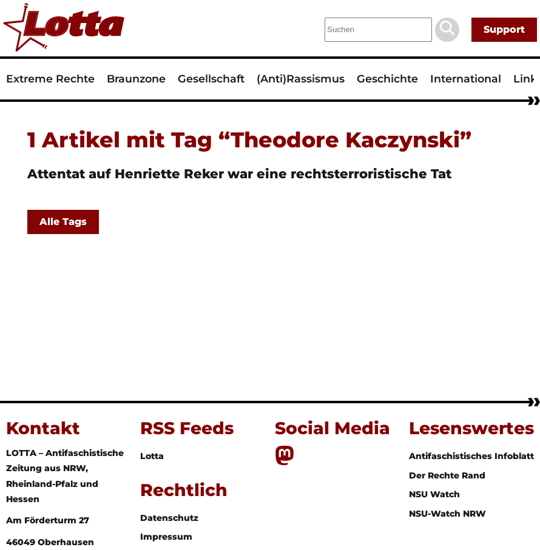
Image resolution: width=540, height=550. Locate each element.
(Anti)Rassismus (301, 78)
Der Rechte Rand (447, 475)
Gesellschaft (211, 78)
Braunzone (136, 78)
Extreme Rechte (50, 78)
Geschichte (387, 78)
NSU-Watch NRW (447, 513)
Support (504, 29)
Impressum (166, 536)
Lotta (152, 456)
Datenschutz (169, 517)
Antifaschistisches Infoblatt (471, 456)
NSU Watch (434, 494)
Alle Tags (63, 221)
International (465, 78)
